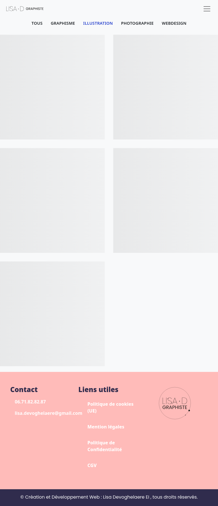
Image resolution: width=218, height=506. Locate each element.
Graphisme (63, 23)
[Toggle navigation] (207, 8)
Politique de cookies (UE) (110, 407)
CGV (92, 465)
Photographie (137, 23)
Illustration (98, 23)
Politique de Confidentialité (104, 446)
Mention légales (105, 427)
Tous (37, 23)
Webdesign (174, 23)
